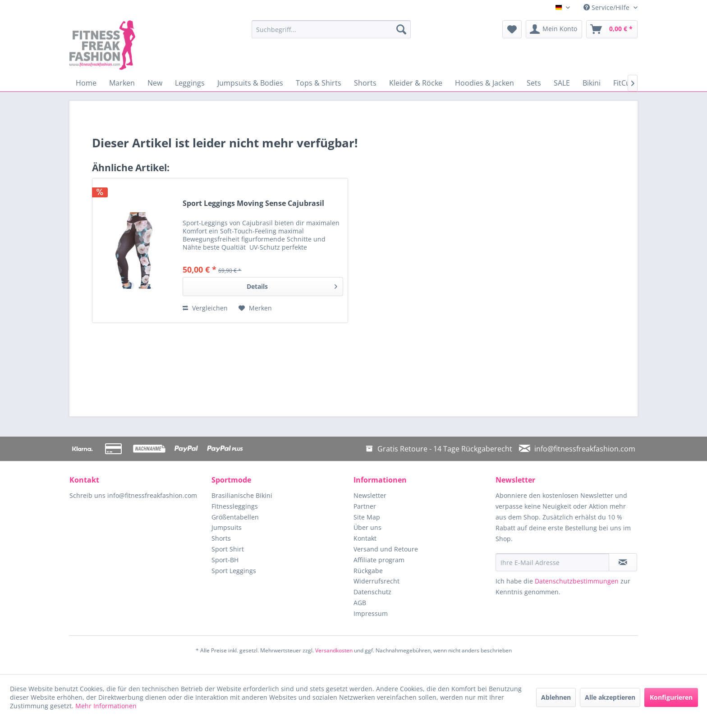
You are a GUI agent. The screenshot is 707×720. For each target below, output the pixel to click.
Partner (365, 506)
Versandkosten (334, 650)
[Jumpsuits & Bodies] (250, 82)
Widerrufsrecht (376, 581)
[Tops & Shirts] (318, 82)
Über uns (367, 527)
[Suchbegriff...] (331, 29)
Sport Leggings (233, 570)
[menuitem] (331, 29)
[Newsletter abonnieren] (623, 562)
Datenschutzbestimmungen (577, 581)
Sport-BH (225, 560)
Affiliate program (379, 560)
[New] (155, 82)
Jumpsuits (226, 527)
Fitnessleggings (234, 506)
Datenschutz (372, 592)
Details (292, 285)
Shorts (221, 538)
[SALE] (561, 82)
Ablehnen (556, 697)
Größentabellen (235, 517)
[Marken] (122, 82)
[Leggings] (190, 82)
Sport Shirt (227, 549)
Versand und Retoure (386, 549)
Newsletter (370, 495)
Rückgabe (368, 570)
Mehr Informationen (106, 706)
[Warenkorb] (612, 29)
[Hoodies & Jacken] (484, 82)
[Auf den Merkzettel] (255, 308)
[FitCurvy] (627, 82)
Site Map (367, 517)
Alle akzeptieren (610, 697)
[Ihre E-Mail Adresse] (552, 562)
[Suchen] (401, 29)
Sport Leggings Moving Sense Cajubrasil (253, 203)
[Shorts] (365, 82)
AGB (360, 602)
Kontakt (365, 538)
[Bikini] (591, 82)
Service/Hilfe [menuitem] (607, 7)
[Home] (86, 82)
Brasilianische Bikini (241, 495)
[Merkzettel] (512, 29)
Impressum (371, 613)
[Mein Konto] (554, 29)
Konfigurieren (671, 697)
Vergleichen (205, 308)
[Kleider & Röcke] (416, 82)
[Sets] (533, 82)
